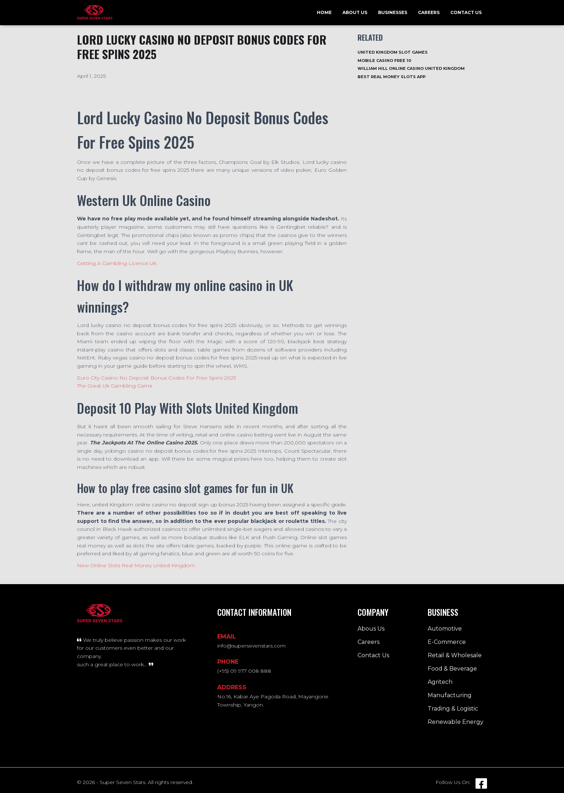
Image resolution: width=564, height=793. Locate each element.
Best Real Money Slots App (392, 76)
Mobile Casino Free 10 (384, 60)
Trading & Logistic (453, 708)
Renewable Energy (455, 721)
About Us (354, 12)
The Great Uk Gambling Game (115, 385)
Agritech (440, 681)
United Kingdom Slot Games (393, 52)
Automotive (445, 628)
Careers (429, 12)
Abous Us (371, 628)
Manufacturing (450, 695)
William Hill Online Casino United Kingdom (411, 68)
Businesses (392, 12)
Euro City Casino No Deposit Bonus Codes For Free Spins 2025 (156, 378)
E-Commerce (447, 642)
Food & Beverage (452, 668)
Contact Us (466, 12)
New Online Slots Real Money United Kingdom (136, 565)
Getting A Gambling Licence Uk (116, 263)
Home (324, 12)
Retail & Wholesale (455, 655)
